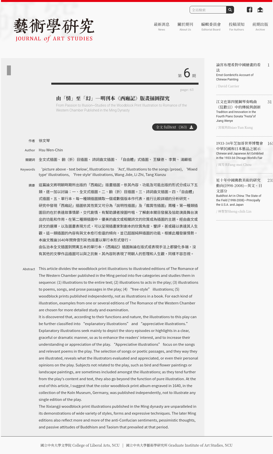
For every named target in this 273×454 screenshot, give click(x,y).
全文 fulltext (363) (174, 127)
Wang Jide (123, 174)
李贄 (172, 159)
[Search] (208, 10)
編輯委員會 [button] (211, 26)
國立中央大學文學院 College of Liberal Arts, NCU (80, 445)
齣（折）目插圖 (75, 159)
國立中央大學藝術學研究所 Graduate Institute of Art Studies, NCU (179, 445)
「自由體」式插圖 (133, 159)
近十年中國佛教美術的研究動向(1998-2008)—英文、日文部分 (240, 192)
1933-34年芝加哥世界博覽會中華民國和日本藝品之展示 (240, 150)
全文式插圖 (48, 159)
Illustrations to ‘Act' (107, 169)
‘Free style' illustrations (92, 174)
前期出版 (260, 26)
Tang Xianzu (156, 174)
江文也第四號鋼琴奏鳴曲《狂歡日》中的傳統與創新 (240, 111)
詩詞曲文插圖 (103, 159)
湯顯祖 (186, 159)
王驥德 (158, 159)
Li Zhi (139, 174)
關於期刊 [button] (185, 26)
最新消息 (161, 26)
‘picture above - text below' (63, 169)
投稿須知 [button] (236, 26)
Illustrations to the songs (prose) (154, 169)
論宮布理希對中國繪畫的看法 (240, 72)
